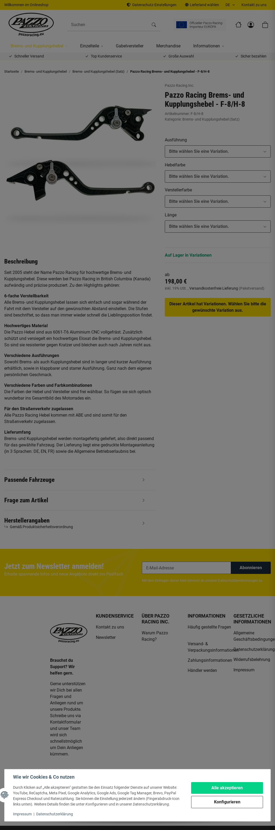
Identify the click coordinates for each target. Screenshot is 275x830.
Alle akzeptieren (227, 787)
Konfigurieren (227, 801)
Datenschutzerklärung (54, 814)
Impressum (22, 814)
